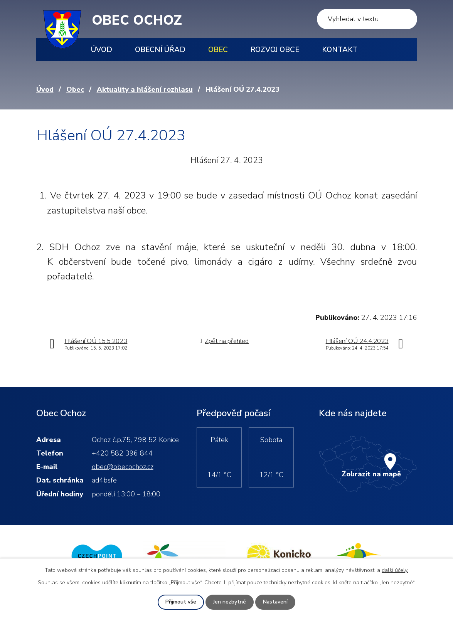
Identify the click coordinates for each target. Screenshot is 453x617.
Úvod (101, 50)
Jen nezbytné (229, 602)
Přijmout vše (180, 602)
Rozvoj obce (274, 50)
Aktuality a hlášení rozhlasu (145, 89)
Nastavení (275, 602)
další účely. (395, 570)
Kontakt (339, 50)
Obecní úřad (160, 50)
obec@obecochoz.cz (122, 466)
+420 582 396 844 (122, 453)
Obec (218, 50)
